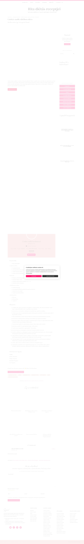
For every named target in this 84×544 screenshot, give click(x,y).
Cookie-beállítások (50, 276)
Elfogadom (34, 276)
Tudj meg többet (29, 273)
